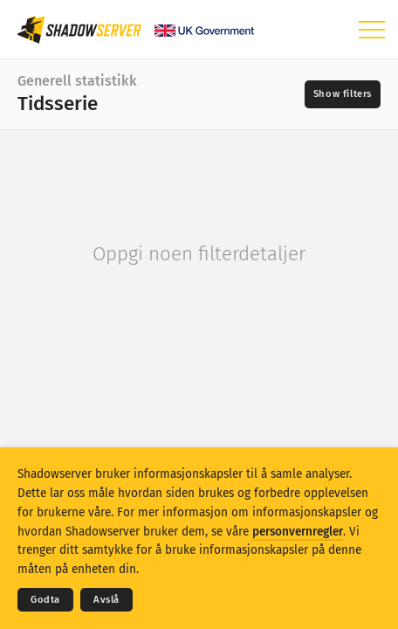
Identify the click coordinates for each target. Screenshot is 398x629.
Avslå (106, 599)
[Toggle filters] (343, 94)
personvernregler (297, 531)
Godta (45, 599)
